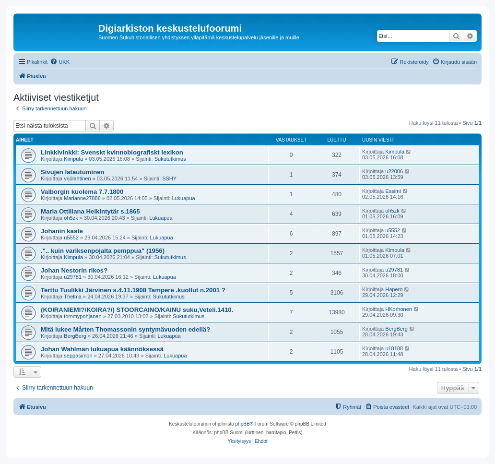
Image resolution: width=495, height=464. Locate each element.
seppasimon (78, 355)
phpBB (243, 424)
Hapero (393, 289)
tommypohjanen (82, 316)
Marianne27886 (82, 198)
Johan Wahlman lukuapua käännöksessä (102, 349)
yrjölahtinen (77, 178)
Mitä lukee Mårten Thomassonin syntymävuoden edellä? (125, 329)
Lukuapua (183, 198)
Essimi (393, 191)
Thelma (73, 296)
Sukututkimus (170, 159)
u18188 (394, 348)
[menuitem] (60, 62)
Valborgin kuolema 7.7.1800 (82, 191)
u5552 (71, 237)
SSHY (169, 178)
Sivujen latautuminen (73, 172)
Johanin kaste (62, 231)
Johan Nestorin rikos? (74, 270)
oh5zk (71, 218)
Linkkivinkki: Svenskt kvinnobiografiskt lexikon (112, 152)
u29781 (73, 277)
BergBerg (75, 336)
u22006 (394, 171)
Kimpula (73, 159)
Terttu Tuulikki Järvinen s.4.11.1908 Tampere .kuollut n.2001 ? (133, 290)
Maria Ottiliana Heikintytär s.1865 (90, 211)
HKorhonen (398, 309)
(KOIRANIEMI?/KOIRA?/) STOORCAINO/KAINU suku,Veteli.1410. (137, 309)
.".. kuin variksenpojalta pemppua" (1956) (103, 250)
